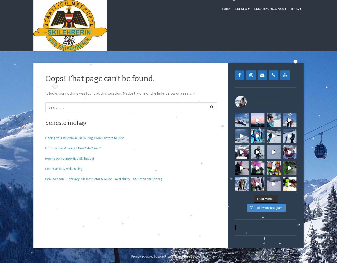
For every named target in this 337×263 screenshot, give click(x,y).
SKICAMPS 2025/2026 (269, 9)
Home (226, 9)
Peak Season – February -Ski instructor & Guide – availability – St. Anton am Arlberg (103, 179)
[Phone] (273, 75)
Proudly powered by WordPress (151, 256)
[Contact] (262, 75)
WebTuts (200, 256)
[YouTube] (285, 75)
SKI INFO (241, 9)
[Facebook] (239, 75)
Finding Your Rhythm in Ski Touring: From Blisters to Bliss (84, 138)
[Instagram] (251, 75)
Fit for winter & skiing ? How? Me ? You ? (73, 148)
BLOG (295, 9)
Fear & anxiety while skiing (63, 169)
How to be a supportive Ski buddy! (69, 158)
